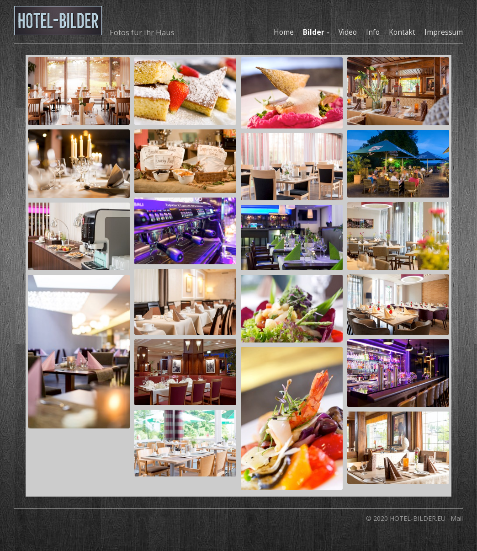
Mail (456, 518)
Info (373, 32)
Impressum (443, 32)
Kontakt (402, 32)
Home (284, 32)
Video (348, 32)
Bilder (313, 32)
